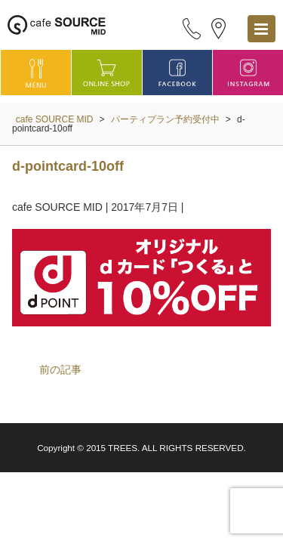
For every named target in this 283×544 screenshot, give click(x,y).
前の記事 (60, 369)
